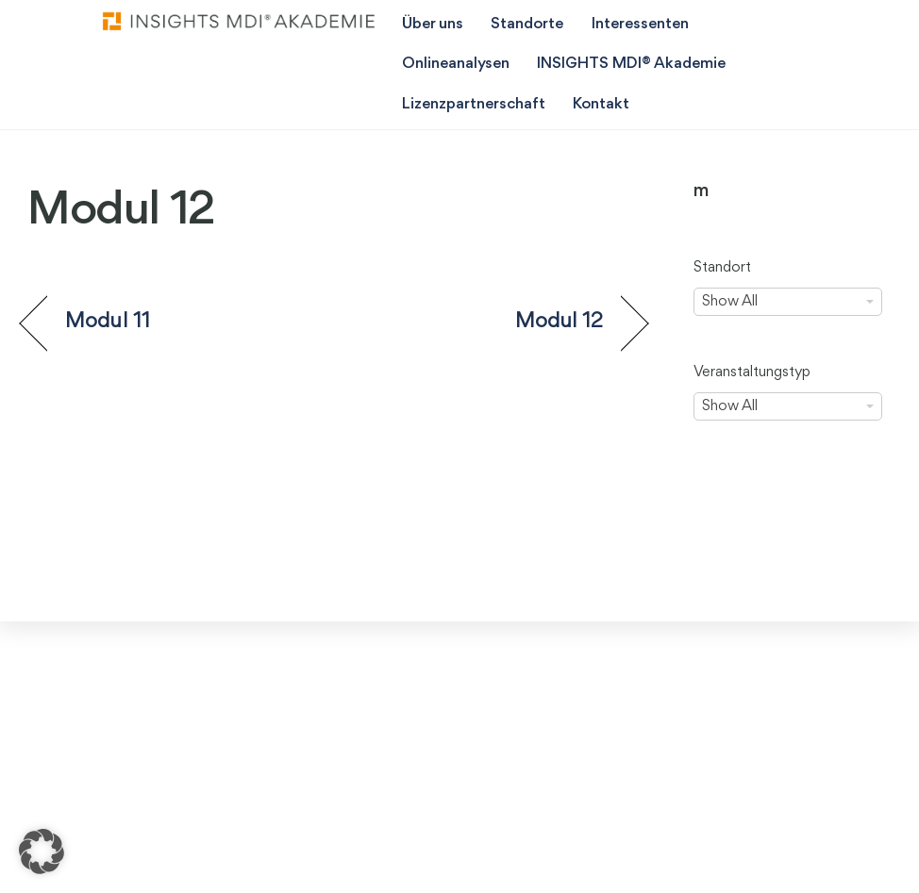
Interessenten (640, 24)
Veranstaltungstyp (751, 372)
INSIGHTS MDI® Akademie (631, 64)
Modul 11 (107, 321)
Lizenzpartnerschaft (473, 104)
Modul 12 (559, 321)
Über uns (432, 24)
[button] (41, 851)
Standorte (527, 24)
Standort (722, 267)
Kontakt (601, 104)
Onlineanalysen (456, 64)
